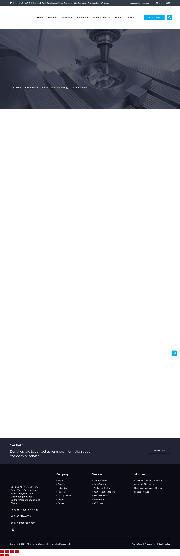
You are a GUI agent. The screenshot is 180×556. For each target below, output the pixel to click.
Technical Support (30, 87)
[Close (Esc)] (2, 551)
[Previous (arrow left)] (2, 555)
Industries (67, 17)
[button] (169, 17)
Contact (130, 17)
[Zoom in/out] (17, 551)
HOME (16, 87)
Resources (82, 17)
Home (40, 17)
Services (52, 17)
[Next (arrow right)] (7, 555)
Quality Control (101, 17)
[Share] (7, 551)
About (117, 17)
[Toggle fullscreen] (12, 551)
